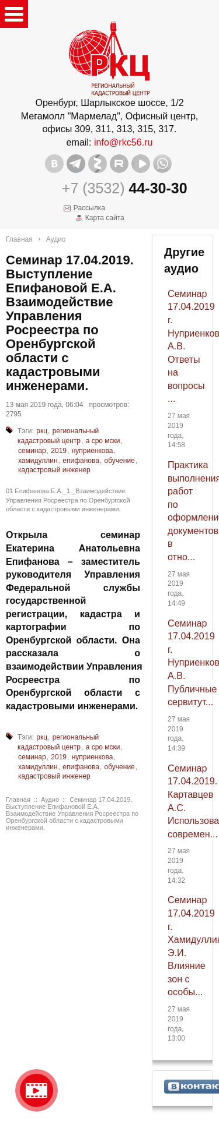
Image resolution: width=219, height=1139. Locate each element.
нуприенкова (92, 451)
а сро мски (103, 441)
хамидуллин (38, 461)
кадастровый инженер (54, 470)
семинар (32, 451)
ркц (41, 431)
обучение (120, 461)
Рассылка (89, 208)
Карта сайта (104, 218)
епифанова (80, 461)
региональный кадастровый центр (58, 436)
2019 (59, 451)
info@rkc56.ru (123, 142)
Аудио (56, 239)
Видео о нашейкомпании (36, 1090)
